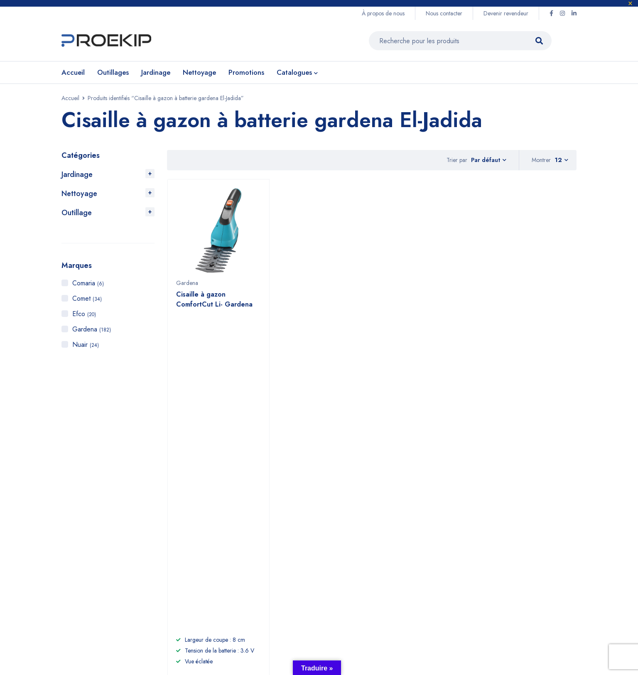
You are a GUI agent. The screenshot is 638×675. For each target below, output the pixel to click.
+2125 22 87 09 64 (241, 532)
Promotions (384, 567)
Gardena (91, 329)
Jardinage (77, 174)
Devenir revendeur (505, 13)
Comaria (88, 283)
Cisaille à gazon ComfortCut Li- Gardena (214, 303)
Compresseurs (390, 554)
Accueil (70, 98)
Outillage (76, 212)
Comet (87, 298)
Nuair (85, 344)
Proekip (126, 621)
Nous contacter (444, 13)
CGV (449, 540)
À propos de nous (383, 13)
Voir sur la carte (79, 543)
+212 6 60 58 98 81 (242, 515)
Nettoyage (79, 193)
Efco (84, 314)
